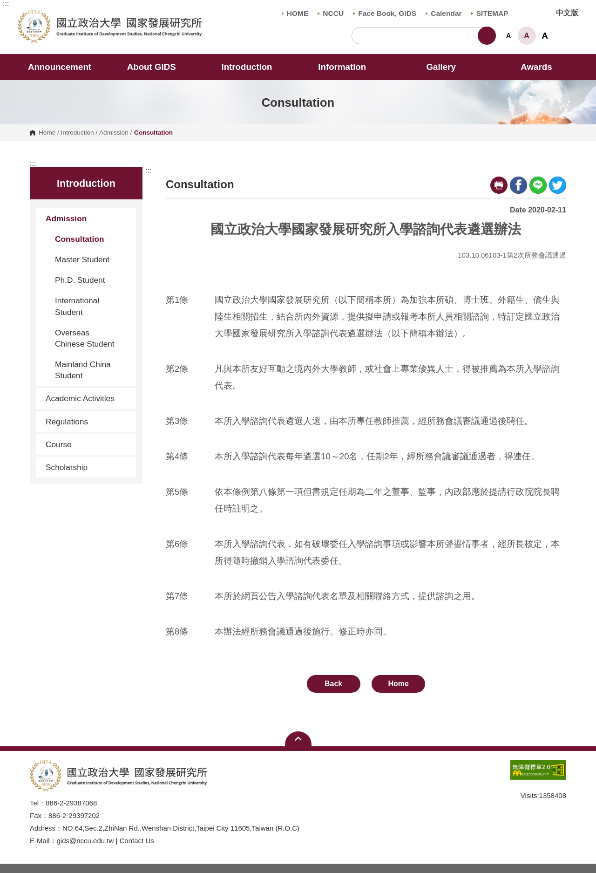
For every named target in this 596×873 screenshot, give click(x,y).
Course (87, 444)
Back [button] (333, 684)
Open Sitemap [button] (298, 738)
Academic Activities (80, 398)
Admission (114, 133)
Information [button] (348, 67)
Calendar (443, 13)
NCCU (331, 13)
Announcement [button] (59, 67)
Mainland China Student (83, 370)
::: (6, 3)
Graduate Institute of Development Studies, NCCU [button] (25, 15)
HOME (295, 13)
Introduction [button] (252, 67)
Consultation (79, 239)
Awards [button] (536, 67)
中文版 (567, 13)
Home (47, 133)
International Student (77, 306)
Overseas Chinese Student (85, 338)
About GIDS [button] (158, 67)
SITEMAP (489, 13)
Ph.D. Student (80, 280)
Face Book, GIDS (384, 13)
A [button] (508, 35)
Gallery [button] (440, 67)
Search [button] (487, 36)
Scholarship (67, 467)
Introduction (77, 133)
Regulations (87, 421)
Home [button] (398, 684)
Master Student (82, 259)
